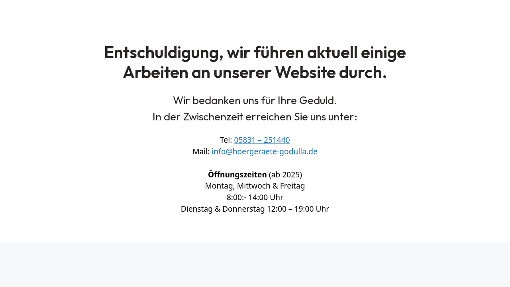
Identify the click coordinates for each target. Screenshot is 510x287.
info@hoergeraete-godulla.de (264, 151)
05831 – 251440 (262, 139)
